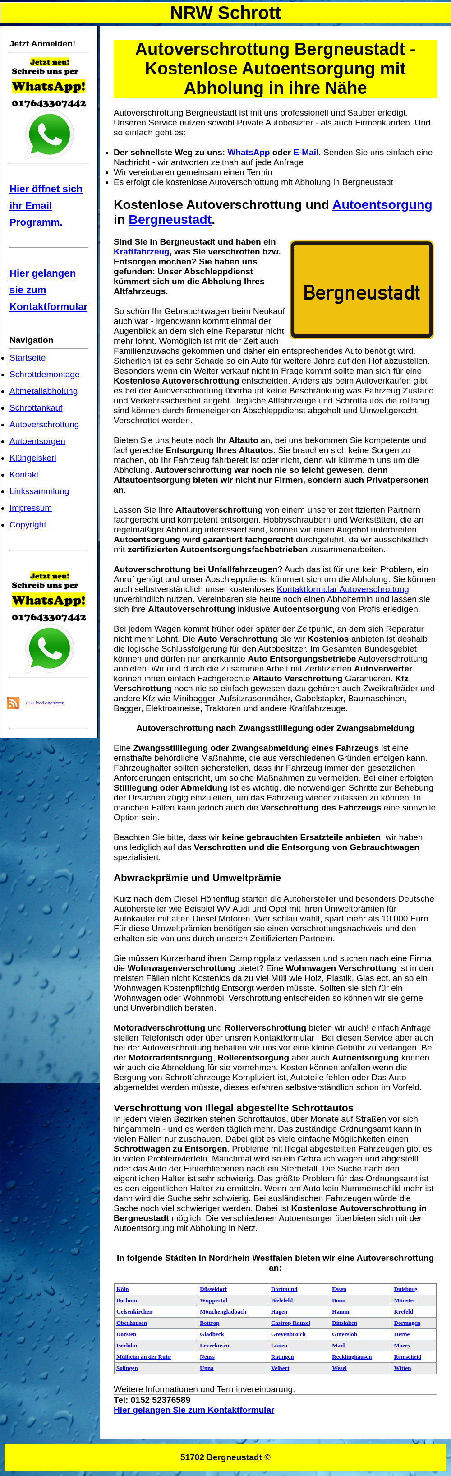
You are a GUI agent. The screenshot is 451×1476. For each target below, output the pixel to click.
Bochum (126, 1300)
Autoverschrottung (44, 424)
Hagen (279, 1311)
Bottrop (209, 1322)
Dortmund (284, 1289)
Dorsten (126, 1334)
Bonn (338, 1300)
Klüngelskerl (32, 458)
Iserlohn (126, 1345)
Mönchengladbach (223, 1311)
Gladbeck (212, 1334)
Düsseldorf (213, 1289)
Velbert (280, 1368)
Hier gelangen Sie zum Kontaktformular (194, 1410)
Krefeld (403, 1311)
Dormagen (407, 1322)
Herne (402, 1334)
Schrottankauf (35, 407)
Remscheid (408, 1356)
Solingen (127, 1368)
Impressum (30, 508)
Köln (122, 1289)
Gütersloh (344, 1334)
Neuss (207, 1356)
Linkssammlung (39, 491)
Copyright (27, 524)
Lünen (279, 1345)
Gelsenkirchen (134, 1311)
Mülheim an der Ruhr (143, 1356)
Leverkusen (214, 1345)
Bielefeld (282, 1300)
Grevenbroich (288, 1334)
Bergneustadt (170, 219)
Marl (338, 1345)
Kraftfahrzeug (142, 251)
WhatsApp (248, 152)
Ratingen (282, 1356)
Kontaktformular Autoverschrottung (343, 589)
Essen (339, 1289)
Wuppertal (213, 1300)
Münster (405, 1300)
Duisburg (406, 1289)
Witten (402, 1368)
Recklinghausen (352, 1356)
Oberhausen (131, 1322)
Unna (206, 1368)
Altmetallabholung (43, 391)
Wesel (339, 1368)
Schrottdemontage (44, 374)
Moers (402, 1345)
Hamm (340, 1311)
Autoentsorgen (37, 441)
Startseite (27, 357)
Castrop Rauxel (290, 1322)
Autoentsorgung (382, 204)
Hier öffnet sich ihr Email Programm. (46, 205)
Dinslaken (344, 1322)
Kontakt (24, 474)
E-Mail (305, 152)
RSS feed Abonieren (45, 702)
